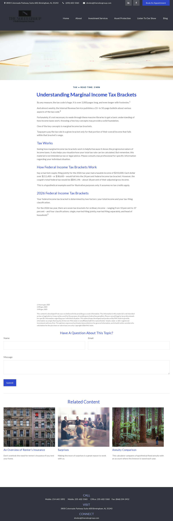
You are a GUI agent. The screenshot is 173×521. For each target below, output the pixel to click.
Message (8, 357)
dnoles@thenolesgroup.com (97, 3)
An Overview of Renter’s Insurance (24, 449)
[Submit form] (10, 382)
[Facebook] (136, 3)
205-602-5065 (81, 499)
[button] (66, 18)
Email (90, 338)
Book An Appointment (156, 3)
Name (7, 338)
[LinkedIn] (128, 3)
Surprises (63, 449)
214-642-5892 (58, 499)
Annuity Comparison (124, 449)
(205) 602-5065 (70, 3)
